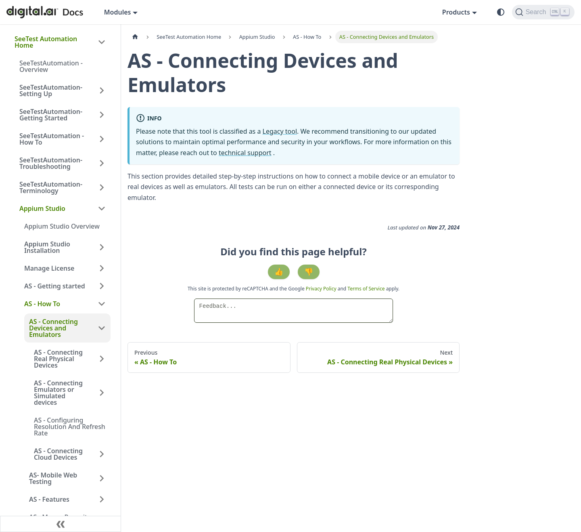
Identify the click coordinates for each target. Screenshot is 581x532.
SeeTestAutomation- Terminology (50, 187)
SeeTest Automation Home (46, 42)
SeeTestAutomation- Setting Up (50, 90)
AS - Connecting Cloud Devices (58, 454)
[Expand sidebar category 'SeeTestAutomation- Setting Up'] (102, 90)
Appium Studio (42, 208)
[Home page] (135, 37)
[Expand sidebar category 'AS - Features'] (102, 499)
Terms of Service (366, 288)
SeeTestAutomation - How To (51, 139)
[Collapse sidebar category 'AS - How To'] (102, 304)
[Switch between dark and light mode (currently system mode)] (500, 12)
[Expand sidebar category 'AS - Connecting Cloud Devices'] (102, 454)
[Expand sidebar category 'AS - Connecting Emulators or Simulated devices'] (102, 392)
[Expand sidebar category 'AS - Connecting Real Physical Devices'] (102, 358)
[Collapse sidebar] (60, 524)
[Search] (543, 12)
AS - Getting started (54, 286)
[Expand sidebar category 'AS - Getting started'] (102, 286)
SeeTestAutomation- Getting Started (50, 114)
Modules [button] (117, 12)
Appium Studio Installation (47, 247)
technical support (245, 152)
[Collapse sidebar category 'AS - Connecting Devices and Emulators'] (102, 328)
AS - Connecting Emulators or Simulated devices (58, 392)
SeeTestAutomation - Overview (51, 66)
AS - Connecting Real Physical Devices (58, 359)
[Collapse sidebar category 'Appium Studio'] (102, 208)
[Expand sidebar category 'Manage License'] (102, 268)
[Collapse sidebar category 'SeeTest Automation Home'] (102, 42)
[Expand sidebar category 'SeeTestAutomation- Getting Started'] (102, 114)
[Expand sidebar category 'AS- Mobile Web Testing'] (102, 478)
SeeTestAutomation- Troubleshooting (50, 163)
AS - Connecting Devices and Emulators (53, 328)
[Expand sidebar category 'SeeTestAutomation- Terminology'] (102, 187)
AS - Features (49, 499)
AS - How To (42, 303)
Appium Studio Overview (62, 226)
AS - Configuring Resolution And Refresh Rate (69, 426)
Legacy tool (280, 131)
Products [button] (456, 12)
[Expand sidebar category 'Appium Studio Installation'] (102, 247)
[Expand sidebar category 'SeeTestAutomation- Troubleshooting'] (102, 163)
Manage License (49, 268)
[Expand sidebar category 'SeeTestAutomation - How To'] (102, 139)
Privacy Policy (322, 288)
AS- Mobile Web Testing (53, 478)
